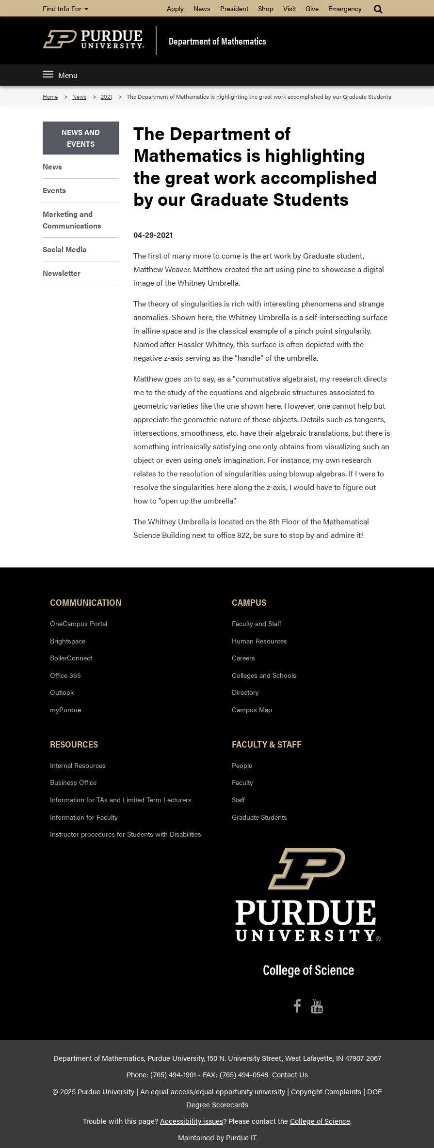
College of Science (320, 1121)
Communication (86, 602)
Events (54, 190)
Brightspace (67, 640)
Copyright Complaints (326, 1091)
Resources (74, 743)
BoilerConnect (71, 657)
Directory (245, 692)
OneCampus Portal (78, 623)
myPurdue (65, 709)
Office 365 (65, 675)
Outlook (62, 692)
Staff (238, 799)
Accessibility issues (191, 1121)
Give (312, 8)
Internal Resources (78, 765)
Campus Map (252, 709)
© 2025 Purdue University (93, 1091)
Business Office (73, 782)
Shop (265, 8)
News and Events (81, 137)
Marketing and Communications (72, 219)
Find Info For (65, 8)
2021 (106, 96)
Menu (60, 74)
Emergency (345, 8)
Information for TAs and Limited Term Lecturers (121, 799)
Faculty (242, 782)
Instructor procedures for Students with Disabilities (125, 834)
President (234, 8)
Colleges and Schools (264, 675)
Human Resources (259, 640)
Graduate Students (259, 817)
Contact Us (290, 1074)
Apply (175, 8)
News (201, 8)
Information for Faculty (84, 817)
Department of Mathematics (217, 40)
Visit (289, 8)
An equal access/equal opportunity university (212, 1091)
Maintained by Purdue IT (217, 1137)
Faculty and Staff (256, 623)
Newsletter (61, 272)
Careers (243, 657)
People (242, 765)
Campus (249, 602)
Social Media (65, 249)
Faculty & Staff (267, 743)
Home (50, 96)
